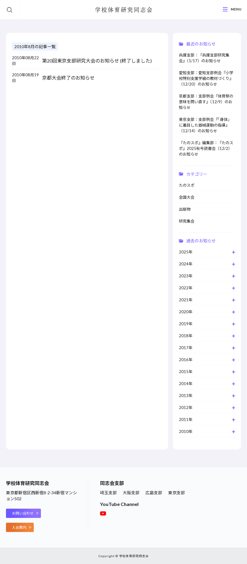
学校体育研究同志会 (123, 9)
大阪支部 (131, 492)
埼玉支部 (108, 492)
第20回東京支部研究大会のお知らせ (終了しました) (97, 60)
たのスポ (186, 185)
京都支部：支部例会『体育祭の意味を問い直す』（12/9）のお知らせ (206, 102)
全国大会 (186, 197)
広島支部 (153, 492)
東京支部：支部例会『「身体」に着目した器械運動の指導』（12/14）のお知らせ (205, 125)
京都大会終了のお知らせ (68, 77)
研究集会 (186, 221)
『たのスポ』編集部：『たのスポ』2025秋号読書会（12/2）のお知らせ (206, 148)
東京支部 (176, 492)
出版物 (185, 209)
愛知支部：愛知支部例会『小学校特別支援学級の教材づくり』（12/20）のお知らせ (206, 78)
